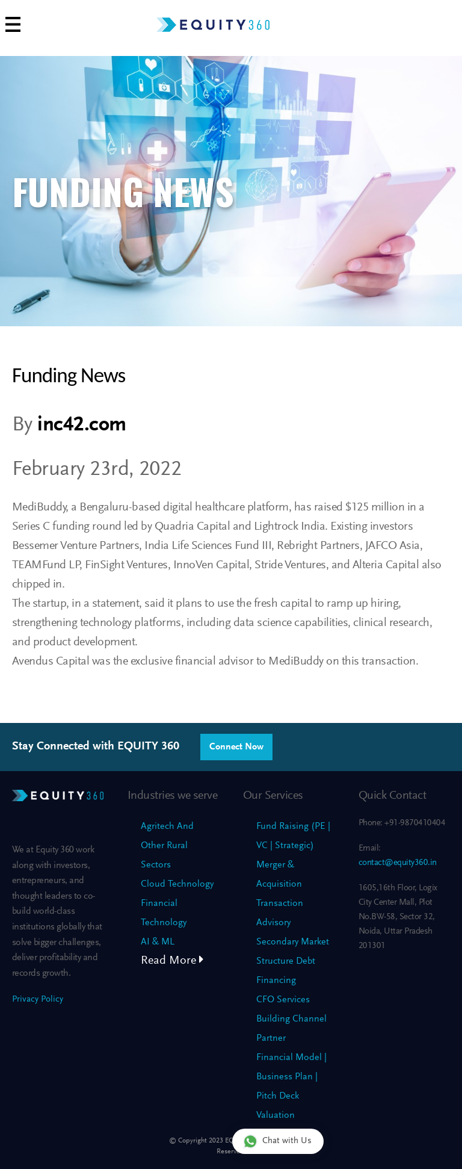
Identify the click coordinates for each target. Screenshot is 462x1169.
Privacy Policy (37, 999)
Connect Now (236, 747)
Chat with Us (277, 1141)
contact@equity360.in (398, 862)
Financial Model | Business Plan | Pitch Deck (291, 1077)
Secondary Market (292, 942)
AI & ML (157, 942)
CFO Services (283, 1000)
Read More (172, 961)
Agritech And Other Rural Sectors (167, 846)
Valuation (275, 1115)
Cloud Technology (177, 884)
